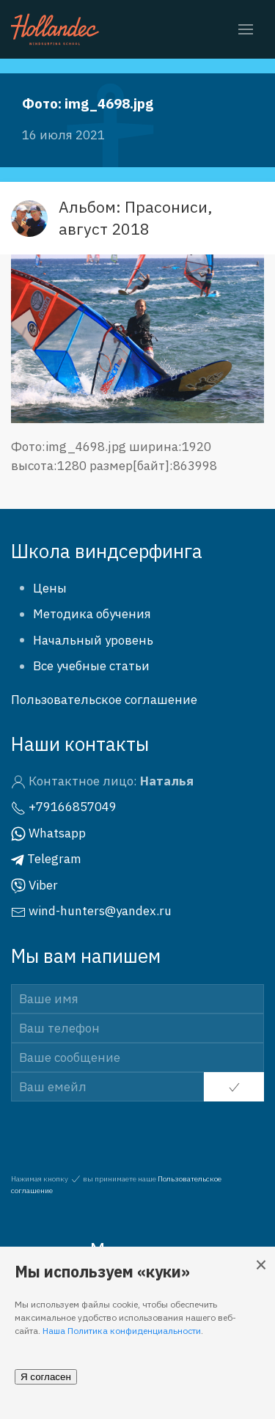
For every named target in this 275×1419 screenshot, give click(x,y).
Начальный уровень (93, 640)
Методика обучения (92, 614)
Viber (34, 885)
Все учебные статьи (91, 666)
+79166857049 (64, 807)
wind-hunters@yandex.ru (91, 911)
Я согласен (46, 1376)
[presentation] (100, 1124)
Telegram (46, 859)
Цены (50, 588)
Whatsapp (48, 833)
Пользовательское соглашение (104, 700)
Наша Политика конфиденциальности (122, 1330)
